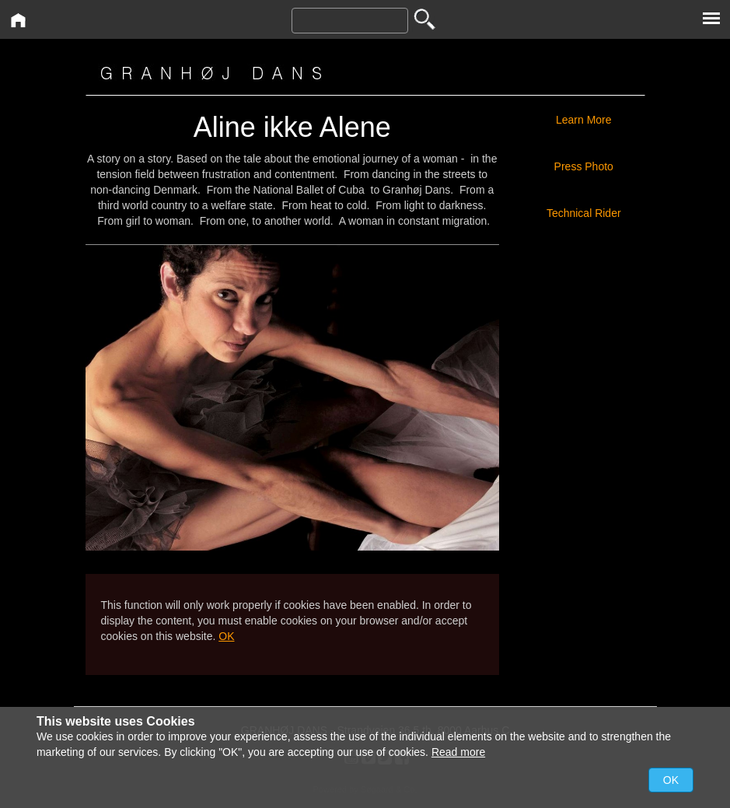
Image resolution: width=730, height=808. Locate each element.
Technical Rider (584, 213)
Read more (458, 752)
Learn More (584, 120)
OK (226, 636)
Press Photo (583, 166)
